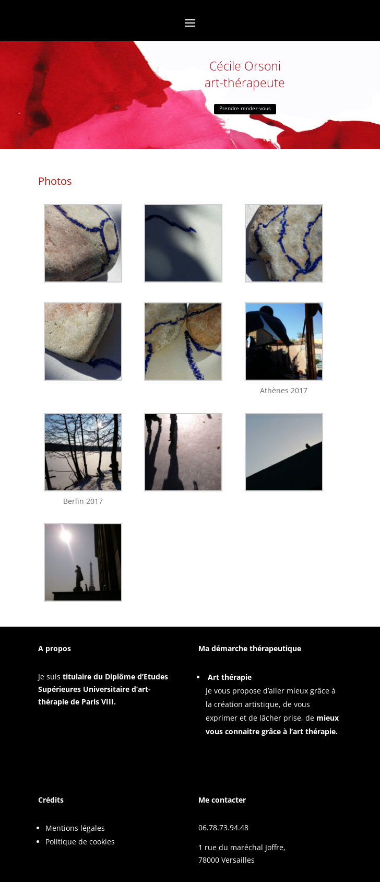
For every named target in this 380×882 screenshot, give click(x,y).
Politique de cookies (80, 841)
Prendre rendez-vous (245, 108)
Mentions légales (75, 828)
